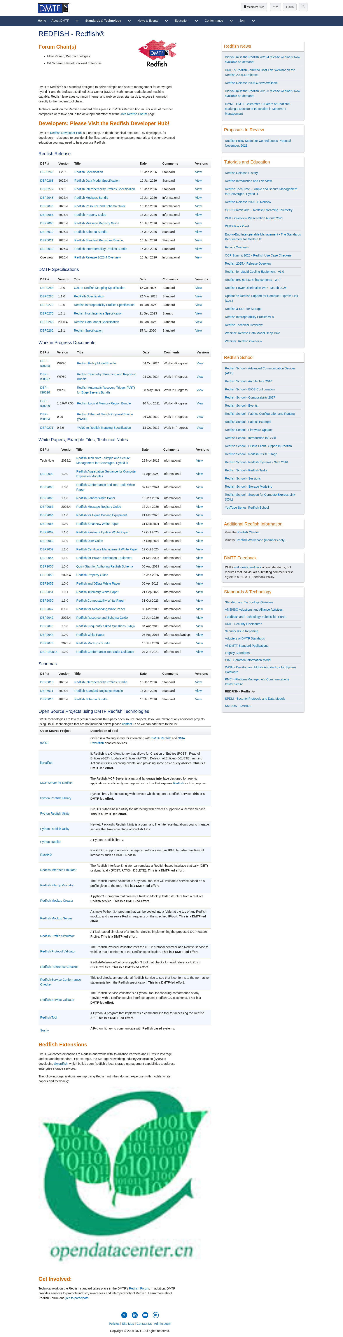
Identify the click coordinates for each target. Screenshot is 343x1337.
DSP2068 (46, 487)
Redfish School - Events (241, 405)
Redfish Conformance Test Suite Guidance (105, 652)
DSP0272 (46, 189)
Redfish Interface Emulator (58, 870)
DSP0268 (46, 180)
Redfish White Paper (90, 634)
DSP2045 (46, 626)
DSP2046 (46, 206)
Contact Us (144, 1323)
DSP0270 (46, 313)
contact (127, 724)
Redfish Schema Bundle (90, 232)
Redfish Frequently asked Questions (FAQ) (105, 626)
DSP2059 (46, 549)
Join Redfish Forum (134, 114)
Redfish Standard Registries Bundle (98, 240)
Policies (114, 1323)
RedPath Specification (89, 296)
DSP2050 (46, 600)
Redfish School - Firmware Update (248, 430)
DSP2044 (46, 634)
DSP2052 (46, 583)
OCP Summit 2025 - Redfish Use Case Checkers (258, 255)
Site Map (128, 1323)
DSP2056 (46, 558)
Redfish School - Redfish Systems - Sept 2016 (256, 462)
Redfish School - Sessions (243, 478)
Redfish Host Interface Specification (98, 313)
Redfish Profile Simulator (57, 936)
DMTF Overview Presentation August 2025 (254, 218)
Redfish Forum (139, 1288)
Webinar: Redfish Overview (243, 341)
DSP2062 (46, 532)
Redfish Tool (48, 1017)
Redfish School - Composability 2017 (250, 397)
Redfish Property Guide (90, 214)
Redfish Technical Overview (243, 325)
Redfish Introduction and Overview (248, 181)
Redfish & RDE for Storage (243, 309)
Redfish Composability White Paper (100, 600)
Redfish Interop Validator (57, 885)
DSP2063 (46, 523)
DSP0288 (46, 288)
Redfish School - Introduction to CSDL (251, 438)
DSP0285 (46, 296)
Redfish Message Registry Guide (96, 223)
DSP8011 (46, 240)
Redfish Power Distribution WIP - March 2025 (255, 288)
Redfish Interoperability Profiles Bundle (100, 249)
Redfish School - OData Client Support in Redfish (258, 446)
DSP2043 (46, 197)
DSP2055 (46, 566)
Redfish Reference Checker (59, 966)
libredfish (46, 762)
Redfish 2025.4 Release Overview (248, 263)
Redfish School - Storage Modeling (248, 486)
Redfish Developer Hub (66, 133)
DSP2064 (46, 515)
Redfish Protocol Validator (57, 951)
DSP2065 (46, 223)
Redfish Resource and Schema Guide (100, 206)
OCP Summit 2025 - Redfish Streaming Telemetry (258, 210)
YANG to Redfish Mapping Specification (104, 427)
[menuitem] (42, 21)
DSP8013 (46, 249)
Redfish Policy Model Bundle (96, 363)
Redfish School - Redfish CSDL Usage (251, 454)
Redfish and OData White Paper (98, 583)
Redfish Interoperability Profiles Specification (104, 189)
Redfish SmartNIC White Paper (97, 523)
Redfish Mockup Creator (56, 900)
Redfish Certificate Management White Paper (107, 549)
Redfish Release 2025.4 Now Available (251, 83)
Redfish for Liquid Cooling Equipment (101, 515)
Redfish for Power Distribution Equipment (104, 558)
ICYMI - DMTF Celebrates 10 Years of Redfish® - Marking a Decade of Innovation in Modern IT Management (258, 108)
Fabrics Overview (236, 247)
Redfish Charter (248, 532)
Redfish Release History (241, 173)
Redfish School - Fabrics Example (248, 421)
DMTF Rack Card (237, 226)
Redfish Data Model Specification (96, 180)
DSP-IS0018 (48, 652)
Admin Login (162, 1323)
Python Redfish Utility (54, 813)
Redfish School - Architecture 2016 (248, 381)
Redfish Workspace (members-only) (261, 540)
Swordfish (61, 1063)
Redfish (178, 783)
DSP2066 (46, 498)
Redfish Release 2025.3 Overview (248, 202)
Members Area (253, 7)
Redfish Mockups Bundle (91, 197)
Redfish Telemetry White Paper (97, 592)
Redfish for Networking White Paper (100, 609)
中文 (275, 7)
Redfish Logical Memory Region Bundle (104, 403)
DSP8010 (46, 232)
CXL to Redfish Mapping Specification (99, 288)
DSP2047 (46, 609)
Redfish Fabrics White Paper (95, 498)
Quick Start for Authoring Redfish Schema (104, 566)
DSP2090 (46, 474)
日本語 (290, 7)
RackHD (46, 854)
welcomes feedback (247, 567)
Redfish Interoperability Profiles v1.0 (249, 317)
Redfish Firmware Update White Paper (102, 532)
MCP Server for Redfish (56, 783)
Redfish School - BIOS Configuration (250, 389)
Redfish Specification (88, 172)
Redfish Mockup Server (56, 918)
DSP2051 (46, 592)
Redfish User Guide (89, 541)
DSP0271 (46, 427)
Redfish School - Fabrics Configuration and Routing (260, 413)
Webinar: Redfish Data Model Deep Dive (252, 333)
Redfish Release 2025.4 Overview (97, 257)
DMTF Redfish (161, 738)
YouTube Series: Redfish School (247, 507)
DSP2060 (46, 541)
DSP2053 (46, 214)
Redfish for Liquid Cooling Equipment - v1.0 (254, 271)
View (198, 172)
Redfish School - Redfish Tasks (246, 470)
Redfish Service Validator (57, 999)
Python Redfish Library (55, 798)
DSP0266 (46, 172)
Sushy (44, 1030)
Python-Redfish (50, 841)
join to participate (77, 1298)
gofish (44, 742)
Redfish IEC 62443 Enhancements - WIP (252, 279)
